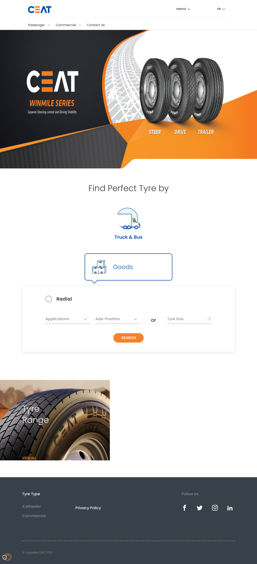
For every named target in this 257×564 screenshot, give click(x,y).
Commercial (68, 25)
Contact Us (96, 25)
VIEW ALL (29, 457)
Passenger (39, 25)
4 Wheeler (31, 506)
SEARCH (128, 337)
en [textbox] (219, 9)
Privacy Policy (88, 508)
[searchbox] (189, 320)
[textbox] (67, 320)
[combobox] (190, 8)
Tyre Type (31, 494)
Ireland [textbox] (181, 9)
